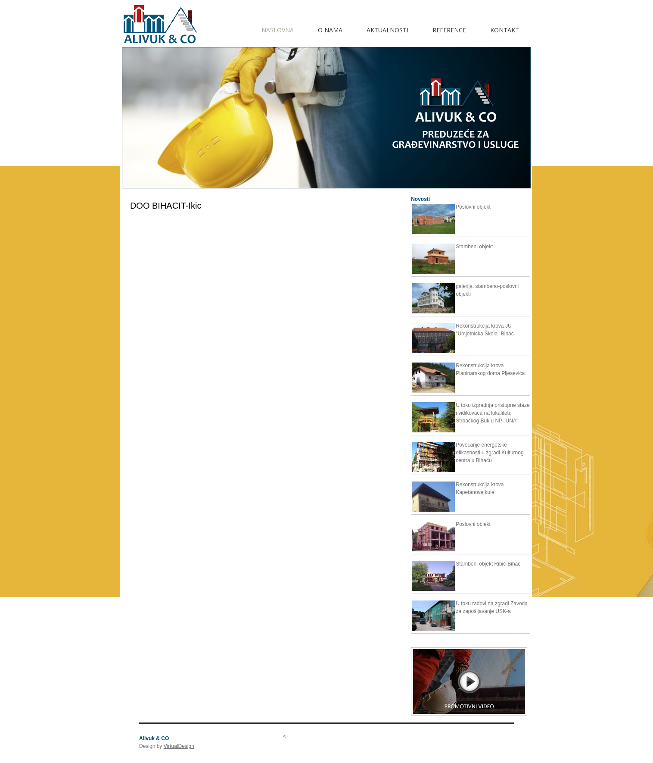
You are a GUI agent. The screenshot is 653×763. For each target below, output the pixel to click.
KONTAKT (504, 30)
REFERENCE (449, 30)
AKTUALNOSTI (387, 30)
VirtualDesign (179, 746)
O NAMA (330, 30)
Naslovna (277, 30)
